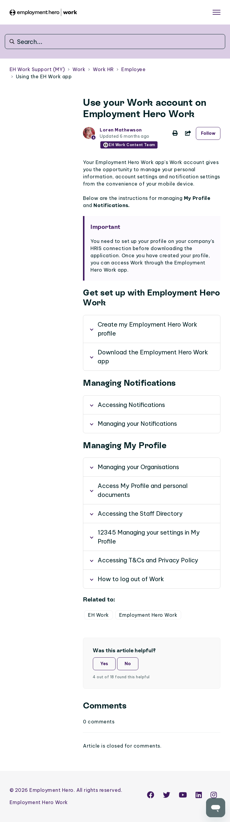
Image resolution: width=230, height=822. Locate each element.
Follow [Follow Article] (208, 133)
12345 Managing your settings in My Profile (149, 537)
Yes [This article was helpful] (104, 663)
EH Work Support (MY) (37, 69)
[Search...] (115, 41)
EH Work (98, 615)
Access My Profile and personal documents (143, 490)
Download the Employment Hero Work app (153, 356)
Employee (133, 69)
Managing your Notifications (137, 423)
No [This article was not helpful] (128, 663)
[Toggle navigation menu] (216, 12)
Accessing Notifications (131, 404)
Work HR (103, 69)
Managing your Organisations (138, 467)
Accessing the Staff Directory (140, 513)
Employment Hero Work (148, 615)
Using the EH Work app (44, 76)
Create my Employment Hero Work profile (147, 329)
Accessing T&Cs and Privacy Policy (148, 560)
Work (78, 69)
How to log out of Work (131, 579)
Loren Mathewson (121, 130)
